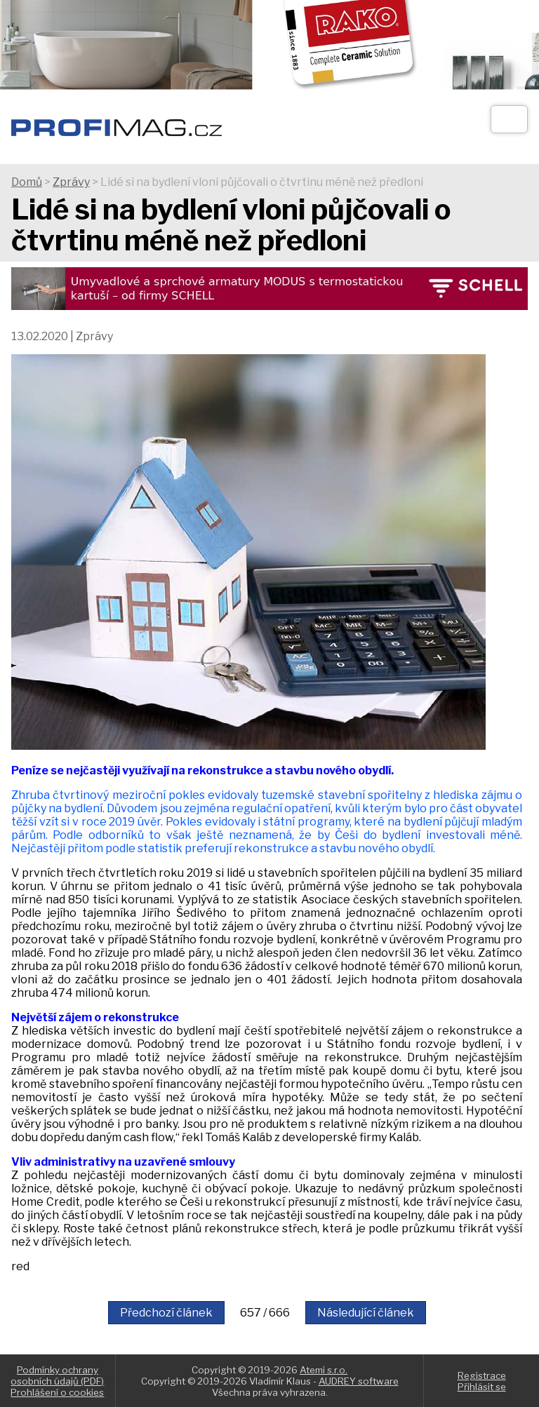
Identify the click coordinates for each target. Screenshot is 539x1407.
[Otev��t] (509, 119)
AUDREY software (359, 1381)
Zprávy (71, 182)
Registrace (482, 1375)
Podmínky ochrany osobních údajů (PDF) (57, 1375)
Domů (26, 182)
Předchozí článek (166, 1312)
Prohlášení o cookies (57, 1392)
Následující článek (365, 1312)
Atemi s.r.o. (323, 1369)
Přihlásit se (482, 1386)
